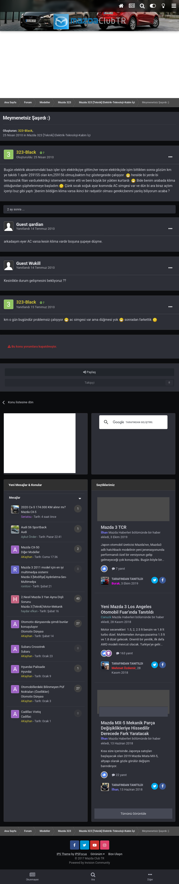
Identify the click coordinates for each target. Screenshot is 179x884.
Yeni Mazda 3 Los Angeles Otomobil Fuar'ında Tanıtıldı (127, 609)
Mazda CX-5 (28, 512)
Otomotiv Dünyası (32, 631)
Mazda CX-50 (30, 547)
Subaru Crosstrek (33, 647)
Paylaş (89, 372)
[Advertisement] (89, 64)
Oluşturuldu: (35, 157)
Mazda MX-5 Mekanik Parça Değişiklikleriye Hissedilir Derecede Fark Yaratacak (128, 728)
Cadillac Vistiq (31, 712)
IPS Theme (64, 854)
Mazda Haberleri (119, 532)
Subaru (25, 651)
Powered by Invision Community (89, 862)
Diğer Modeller (30, 552)
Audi (24, 532)
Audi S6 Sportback (34, 527)
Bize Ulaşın (115, 854)
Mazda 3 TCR (113, 527)
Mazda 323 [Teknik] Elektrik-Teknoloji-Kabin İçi (58, 135)
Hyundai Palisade (33, 667)
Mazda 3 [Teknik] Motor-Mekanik (41, 606)
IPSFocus (81, 854)
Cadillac (26, 716)
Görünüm (98, 854)
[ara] (132, 422)
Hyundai (26, 671)
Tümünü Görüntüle (133, 813)
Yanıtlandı (35, 228)
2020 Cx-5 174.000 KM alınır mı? (43, 507)
